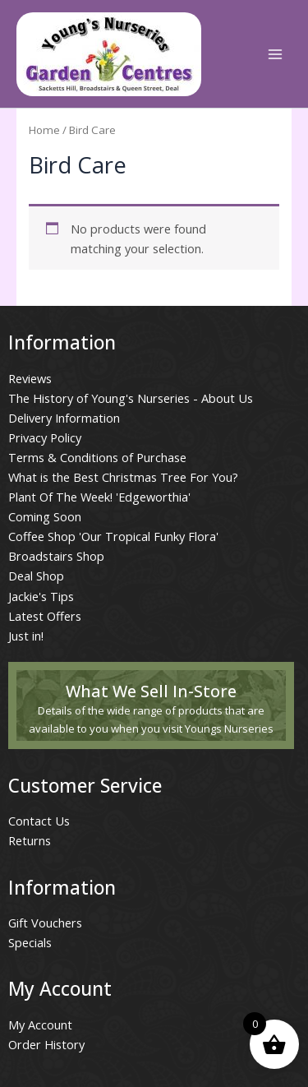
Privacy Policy (44, 437)
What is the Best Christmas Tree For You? (123, 477)
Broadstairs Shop (56, 556)
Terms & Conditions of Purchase (97, 457)
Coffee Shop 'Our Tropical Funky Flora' (113, 536)
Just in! (26, 635)
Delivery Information (64, 417)
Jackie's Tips (41, 596)
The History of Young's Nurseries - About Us (130, 398)
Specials (30, 942)
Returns (29, 840)
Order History (46, 1044)
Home (44, 130)
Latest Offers (44, 616)
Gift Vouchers (45, 922)
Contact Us (39, 820)
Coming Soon (44, 516)
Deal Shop (36, 575)
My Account (40, 1024)
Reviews (30, 378)
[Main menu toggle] (275, 53)
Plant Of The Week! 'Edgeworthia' (99, 496)
